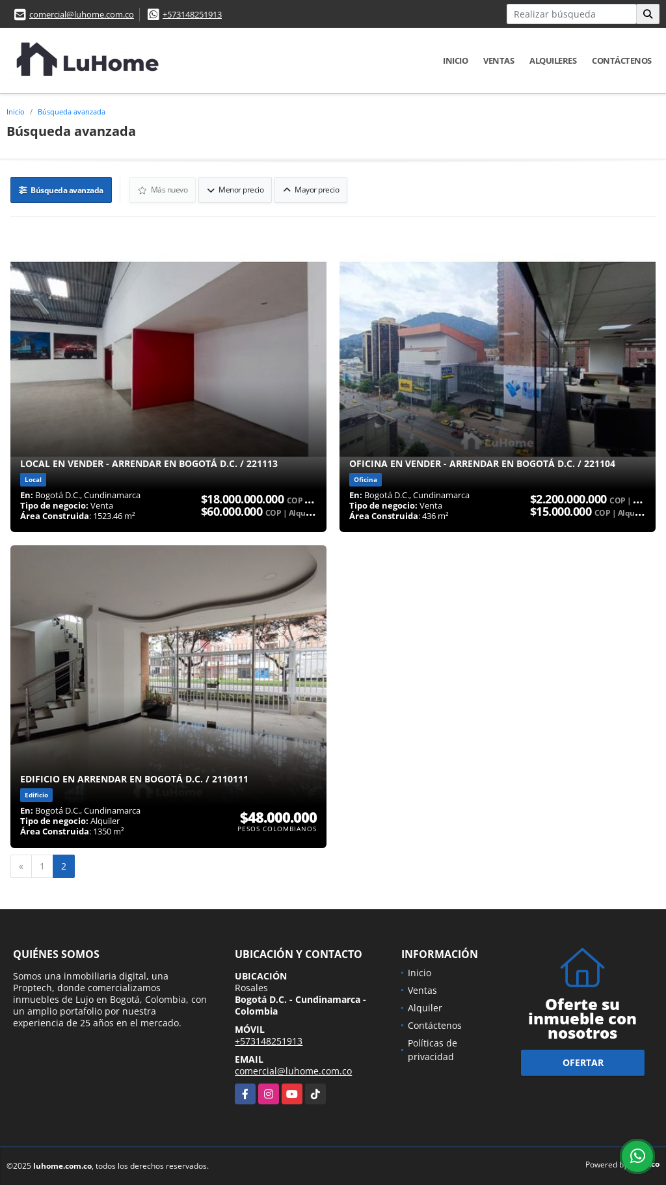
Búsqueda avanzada (71, 111)
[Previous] (21, 866)
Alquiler (425, 1008)
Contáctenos (622, 60)
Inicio (455, 60)
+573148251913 (192, 14)
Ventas (498, 60)
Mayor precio (311, 189)
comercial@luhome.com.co (81, 14)
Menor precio (235, 189)
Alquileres (552, 60)
